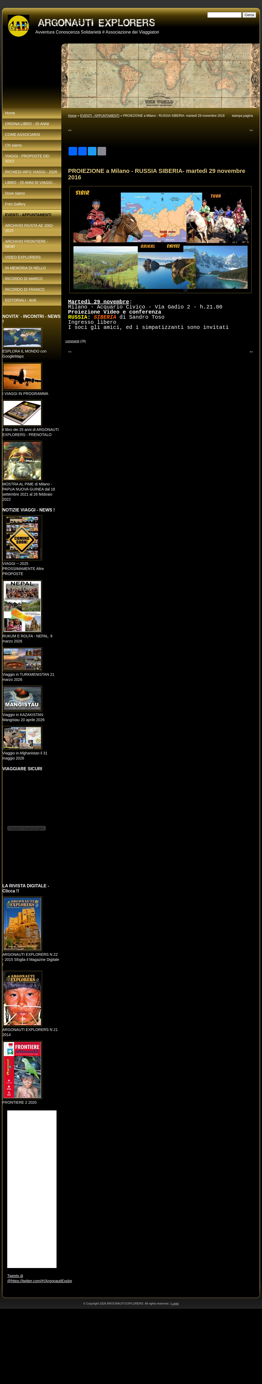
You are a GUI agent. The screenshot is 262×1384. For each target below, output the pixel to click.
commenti (72, 341)
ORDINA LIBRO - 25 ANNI (27, 124)
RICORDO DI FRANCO (24, 289)
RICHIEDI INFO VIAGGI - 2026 (31, 172)
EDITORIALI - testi (20, 300)
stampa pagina (242, 116)
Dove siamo (15, 193)
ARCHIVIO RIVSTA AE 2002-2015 (29, 228)
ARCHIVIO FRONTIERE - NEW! (26, 244)
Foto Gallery (15, 204)
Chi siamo (13, 145)
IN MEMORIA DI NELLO (25, 268)
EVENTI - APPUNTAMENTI (99, 116)
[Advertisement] (109, 1346)
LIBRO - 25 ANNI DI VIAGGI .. (30, 182)
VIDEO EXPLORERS (23, 257)
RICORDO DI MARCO (24, 279)
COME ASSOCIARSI (22, 134)
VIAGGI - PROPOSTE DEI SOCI (27, 158)
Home (72, 116)
